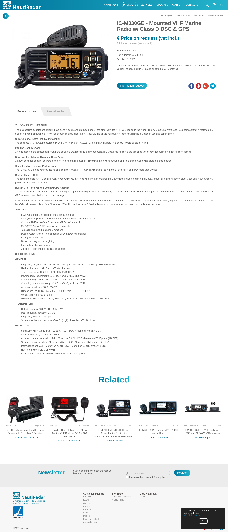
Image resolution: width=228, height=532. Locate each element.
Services (146, 4)
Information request (132, 85)
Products (129, 4)
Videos (86, 513)
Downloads (54, 111)
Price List (87, 509)
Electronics (182, 15)
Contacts (192, 4)
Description (26, 111)
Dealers (86, 516)
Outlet (176, 4)
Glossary (87, 503)
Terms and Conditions (121, 497)
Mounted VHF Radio (216, 15)
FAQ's (86, 500)
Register (182, 472)
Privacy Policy (161, 477)
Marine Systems (167, 15)
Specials (162, 4)
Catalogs (87, 506)
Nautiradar (111, 4)
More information (192, 515)
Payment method (91, 519)
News (142, 497)
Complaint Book (90, 522)
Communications (196, 15)
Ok (203, 521)
